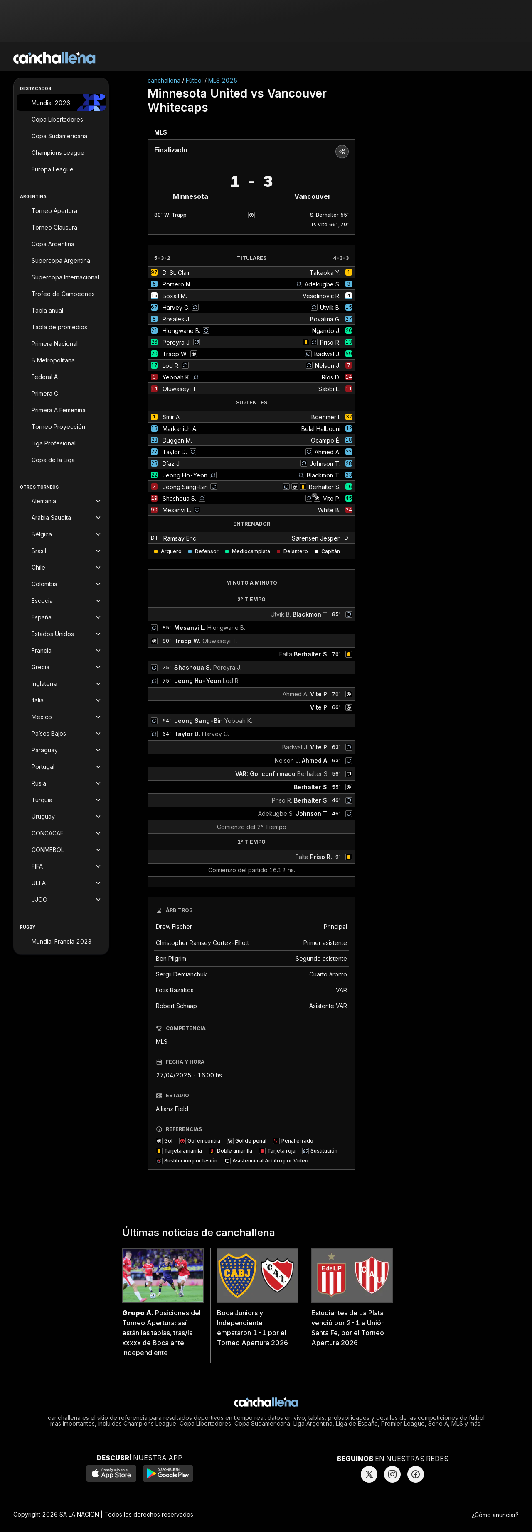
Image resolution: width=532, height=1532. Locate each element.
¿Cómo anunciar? (495, 1514)
